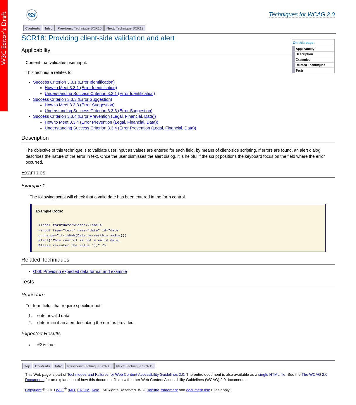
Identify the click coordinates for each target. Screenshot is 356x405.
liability (153, 390)
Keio (95, 390)
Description (304, 54)
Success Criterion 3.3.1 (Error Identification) (74, 82)
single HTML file (272, 374)
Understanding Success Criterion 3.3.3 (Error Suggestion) (98, 110)
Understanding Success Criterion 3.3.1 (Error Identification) (100, 93)
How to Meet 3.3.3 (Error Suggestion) (79, 105)
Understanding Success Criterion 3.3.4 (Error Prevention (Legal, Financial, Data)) (120, 128)
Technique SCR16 (79, 28)
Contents (32, 28)
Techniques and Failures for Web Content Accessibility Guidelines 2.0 (125, 374)
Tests (300, 70)
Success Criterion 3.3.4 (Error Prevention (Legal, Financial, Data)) (94, 116)
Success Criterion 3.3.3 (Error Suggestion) (72, 99)
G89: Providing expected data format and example (80, 271)
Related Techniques (310, 65)
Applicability (305, 49)
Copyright (33, 390)
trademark (169, 390)
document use (198, 390)
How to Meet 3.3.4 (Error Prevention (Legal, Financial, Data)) (101, 122)
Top (27, 366)
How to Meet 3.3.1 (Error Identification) (81, 87)
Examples (303, 59)
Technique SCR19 (125, 28)
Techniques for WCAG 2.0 (302, 14)
